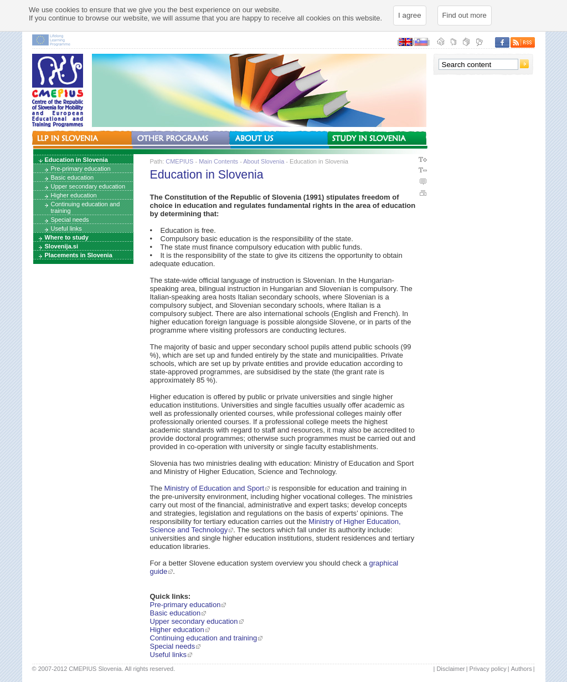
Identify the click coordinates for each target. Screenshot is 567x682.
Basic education (72, 177)
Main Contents (218, 161)
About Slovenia (263, 161)
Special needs (70, 219)
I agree (409, 15)
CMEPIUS (179, 161)
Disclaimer (450, 668)
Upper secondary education (88, 186)
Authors (521, 668)
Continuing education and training (85, 207)
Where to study (67, 237)
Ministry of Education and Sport (214, 488)
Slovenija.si (62, 246)
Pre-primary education (81, 168)
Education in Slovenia (76, 159)
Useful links (66, 228)
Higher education (74, 195)
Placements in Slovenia (78, 255)
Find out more (464, 15)
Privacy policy (488, 668)
